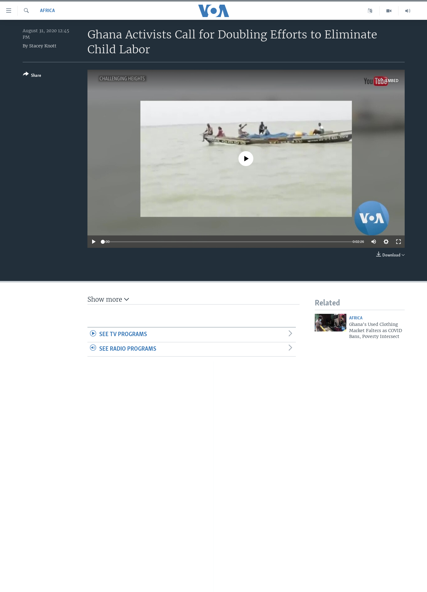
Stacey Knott (42, 46)
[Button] (32, 76)
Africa (47, 10)
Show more (108, 299)
